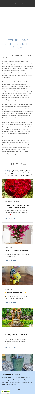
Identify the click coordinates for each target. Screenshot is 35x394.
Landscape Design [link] (24, 172)
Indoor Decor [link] (12, 172)
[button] (4, 3)
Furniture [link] (28, 170)
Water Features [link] (25, 176)
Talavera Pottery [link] (26, 174)
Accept (17, 389)
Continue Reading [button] (10, 218)
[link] (18, 3)
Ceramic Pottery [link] (17, 170)
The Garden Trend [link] (12, 176)
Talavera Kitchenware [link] (12, 174)
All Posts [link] (7, 170)
